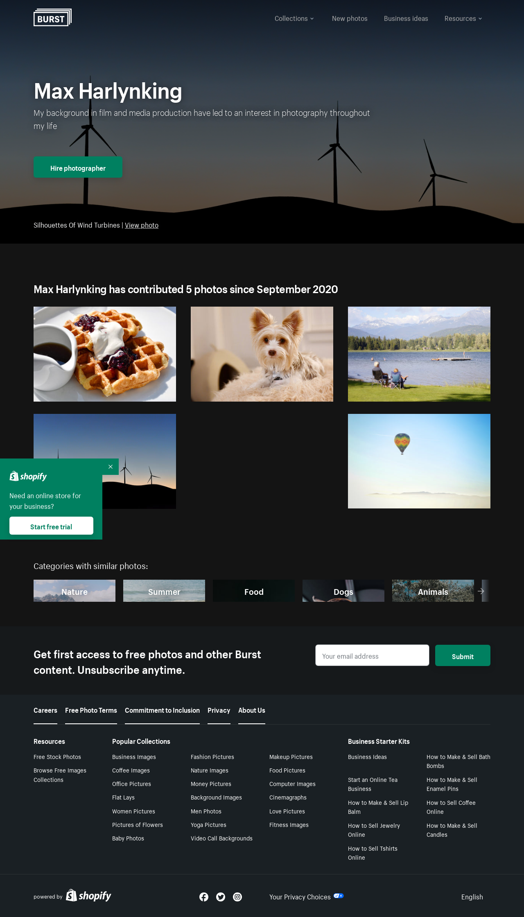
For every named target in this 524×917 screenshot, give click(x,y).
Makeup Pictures (291, 756)
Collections (294, 17)
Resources (463, 17)
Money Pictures (211, 783)
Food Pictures (287, 769)
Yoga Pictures (208, 824)
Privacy (219, 709)
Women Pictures (133, 810)
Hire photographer (78, 167)
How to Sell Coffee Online (451, 806)
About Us (251, 709)
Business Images (134, 756)
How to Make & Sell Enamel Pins (452, 784)
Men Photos (206, 810)
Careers (45, 709)
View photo (141, 224)
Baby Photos (128, 837)
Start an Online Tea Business (373, 784)
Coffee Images (131, 769)
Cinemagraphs (288, 796)
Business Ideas (367, 756)
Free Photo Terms (91, 709)
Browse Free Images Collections (60, 774)
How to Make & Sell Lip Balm (378, 806)
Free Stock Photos (57, 756)
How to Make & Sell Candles (452, 829)
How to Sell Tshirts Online (373, 852)
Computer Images (292, 783)
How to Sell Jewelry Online (374, 829)
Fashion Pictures (212, 756)
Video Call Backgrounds (222, 837)
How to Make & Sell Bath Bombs (458, 761)
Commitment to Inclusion (162, 709)
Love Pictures (287, 810)
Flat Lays (123, 796)
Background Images (216, 796)
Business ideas (406, 17)
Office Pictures (131, 783)
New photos (350, 17)
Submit (463, 655)
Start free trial (51, 525)
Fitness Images (289, 824)
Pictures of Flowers (137, 824)
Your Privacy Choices (306, 895)
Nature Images (209, 769)
